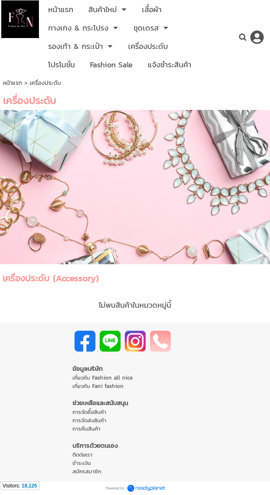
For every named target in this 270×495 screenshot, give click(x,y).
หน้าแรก (12, 83)
